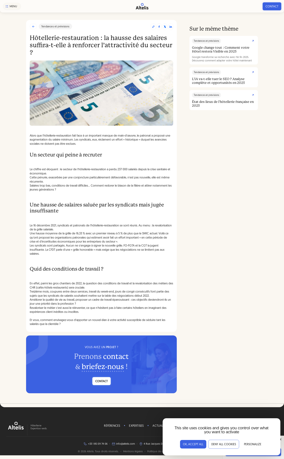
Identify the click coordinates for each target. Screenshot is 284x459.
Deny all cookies (223, 444)
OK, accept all (193, 444)
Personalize (252, 444)
